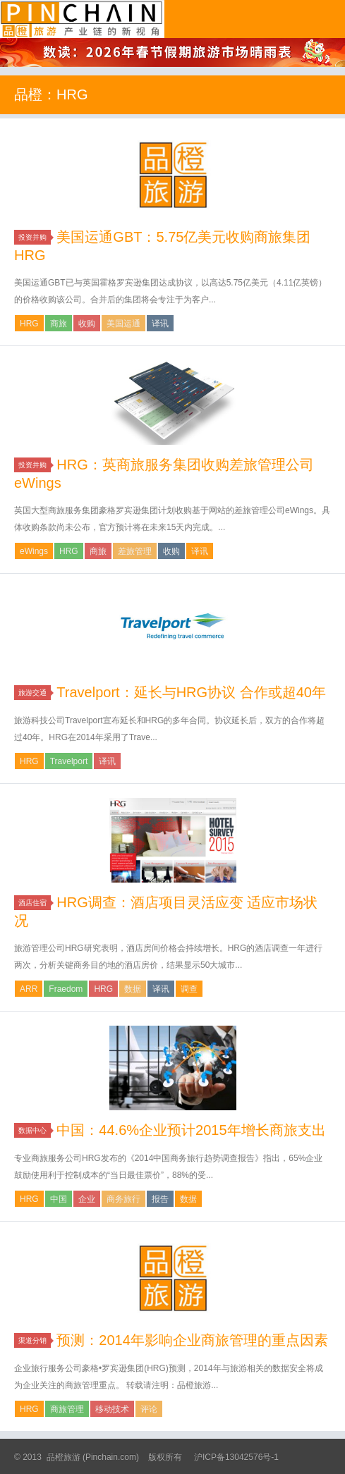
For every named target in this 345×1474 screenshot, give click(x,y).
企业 (86, 1199)
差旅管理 (135, 551)
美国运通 (123, 323)
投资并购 (34, 237)
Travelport (69, 761)
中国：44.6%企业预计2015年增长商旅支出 (190, 1130)
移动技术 (112, 1409)
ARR (28, 989)
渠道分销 (34, 1340)
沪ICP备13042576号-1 (236, 1457)
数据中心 (34, 1130)
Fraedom (66, 989)
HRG (29, 323)
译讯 (160, 323)
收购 (86, 323)
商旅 (58, 323)
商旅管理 (67, 1409)
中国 (58, 1199)
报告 (160, 1199)
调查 (189, 989)
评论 (148, 1409)
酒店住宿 (34, 903)
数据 (132, 989)
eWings (34, 551)
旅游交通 (34, 692)
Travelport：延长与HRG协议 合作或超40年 (191, 692)
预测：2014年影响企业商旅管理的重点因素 (192, 1340)
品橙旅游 (82, 19)
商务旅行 (123, 1199)
